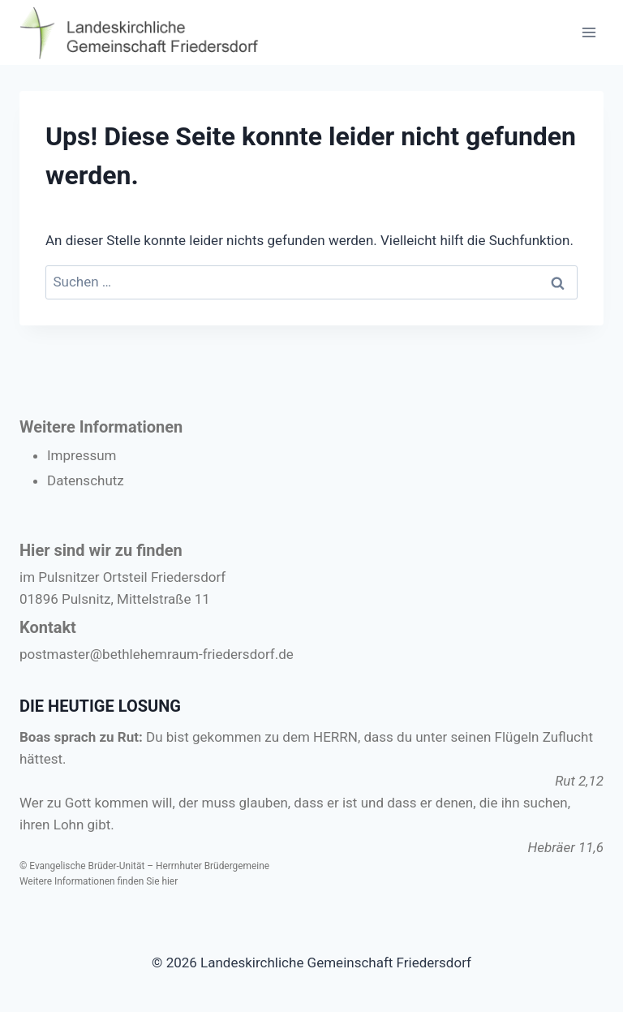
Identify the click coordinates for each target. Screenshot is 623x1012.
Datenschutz (85, 480)
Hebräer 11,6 (565, 847)
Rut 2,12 (579, 781)
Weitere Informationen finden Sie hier (98, 881)
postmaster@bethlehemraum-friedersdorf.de (156, 654)
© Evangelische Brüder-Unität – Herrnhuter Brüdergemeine (144, 866)
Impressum (82, 455)
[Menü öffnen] (589, 32)
